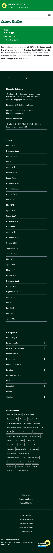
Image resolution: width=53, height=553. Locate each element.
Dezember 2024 (12, 183)
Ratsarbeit (10, 386)
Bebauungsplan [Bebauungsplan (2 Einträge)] (29, 415)
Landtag (9, 370)
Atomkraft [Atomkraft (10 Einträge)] (18, 415)
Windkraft (10, 397)
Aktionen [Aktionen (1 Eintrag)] (10, 415)
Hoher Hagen (11, 359)
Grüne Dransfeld (16, 4)
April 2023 (10, 232)
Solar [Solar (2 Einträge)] (21, 462)
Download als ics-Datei (10, 40)
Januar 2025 (11, 178)
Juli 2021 (10, 302)
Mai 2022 (10, 259)
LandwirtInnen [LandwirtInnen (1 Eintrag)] (30, 440)
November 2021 (12, 286)
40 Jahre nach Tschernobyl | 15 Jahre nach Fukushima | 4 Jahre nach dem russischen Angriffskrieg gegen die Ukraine (23, 97)
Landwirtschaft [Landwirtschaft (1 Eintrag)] (12, 445)
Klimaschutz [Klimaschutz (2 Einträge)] (11, 436)
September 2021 (13, 292)
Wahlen (9, 391)
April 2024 (10, 210)
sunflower (17, 542)
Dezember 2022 (12, 237)
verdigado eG (5, 544)
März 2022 (10, 270)
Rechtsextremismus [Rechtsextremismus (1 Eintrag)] (13, 458)
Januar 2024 (11, 216)
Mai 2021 (10, 313)
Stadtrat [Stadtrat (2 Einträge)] (28, 462)
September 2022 (13, 248)
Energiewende (12, 343)
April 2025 (10, 167)
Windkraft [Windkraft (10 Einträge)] (10, 470)
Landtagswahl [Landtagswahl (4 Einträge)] (19, 440)
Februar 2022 (11, 275)
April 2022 (10, 264)
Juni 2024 (10, 199)
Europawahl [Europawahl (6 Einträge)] (27, 423)
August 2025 (11, 156)
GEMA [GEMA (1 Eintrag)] (9, 432)
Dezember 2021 (12, 281)
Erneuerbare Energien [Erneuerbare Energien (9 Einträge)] (14, 423)
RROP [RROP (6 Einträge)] (23, 458)
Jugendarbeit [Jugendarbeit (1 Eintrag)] (38, 432)
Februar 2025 (11, 172)
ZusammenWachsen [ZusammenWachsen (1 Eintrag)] (22, 470)
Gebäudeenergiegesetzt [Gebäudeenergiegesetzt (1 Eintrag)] (30, 428)
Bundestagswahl (13, 337)
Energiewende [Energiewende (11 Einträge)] (32, 419)
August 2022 (11, 254)
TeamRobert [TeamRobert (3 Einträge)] (11, 466)
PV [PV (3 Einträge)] (32, 453)
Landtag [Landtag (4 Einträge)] (9, 440)
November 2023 (12, 227)
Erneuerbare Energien (15, 348)
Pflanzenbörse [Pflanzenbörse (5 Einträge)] (11, 453)
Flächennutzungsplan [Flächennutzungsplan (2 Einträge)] (14, 428)
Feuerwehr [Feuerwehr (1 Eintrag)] (37, 423)
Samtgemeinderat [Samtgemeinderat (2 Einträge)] (33, 458)
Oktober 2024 (11, 194)
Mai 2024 (10, 205)
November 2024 (12, 189)
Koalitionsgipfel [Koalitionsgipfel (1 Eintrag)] (22, 436)
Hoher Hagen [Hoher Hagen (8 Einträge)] (27, 432)
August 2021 (11, 297)
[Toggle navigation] (49, 14)
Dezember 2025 (12, 151)
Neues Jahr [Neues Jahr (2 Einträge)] (10, 449)
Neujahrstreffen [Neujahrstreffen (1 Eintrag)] (21, 449)
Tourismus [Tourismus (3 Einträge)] (20, 466)
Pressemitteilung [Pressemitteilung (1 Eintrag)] (24, 453)
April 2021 (10, 319)
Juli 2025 (10, 162)
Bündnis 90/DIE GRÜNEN (18, 7)
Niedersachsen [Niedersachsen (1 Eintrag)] (33, 449)
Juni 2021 (10, 308)
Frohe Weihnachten (14, 118)
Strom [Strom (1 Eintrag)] (35, 462)
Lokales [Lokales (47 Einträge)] (21, 445)
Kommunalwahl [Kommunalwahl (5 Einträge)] (35, 436)
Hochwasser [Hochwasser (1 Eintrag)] (17, 432)
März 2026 (10, 145)
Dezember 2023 (12, 221)
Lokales (9, 381)
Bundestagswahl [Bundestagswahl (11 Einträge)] (12, 419)
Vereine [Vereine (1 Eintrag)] (28, 466)
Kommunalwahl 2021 (15, 364)
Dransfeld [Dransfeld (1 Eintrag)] (23, 419)
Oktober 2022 (11, 243)
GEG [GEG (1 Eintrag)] (42, 428)
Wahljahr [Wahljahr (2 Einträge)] (35, 466)
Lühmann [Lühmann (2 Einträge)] (29, 445)
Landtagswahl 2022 (14, 375)
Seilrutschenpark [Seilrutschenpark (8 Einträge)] (12, 462)
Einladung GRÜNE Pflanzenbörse (19, 105)
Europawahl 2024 (13, 353)
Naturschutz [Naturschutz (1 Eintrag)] (38, 445)
